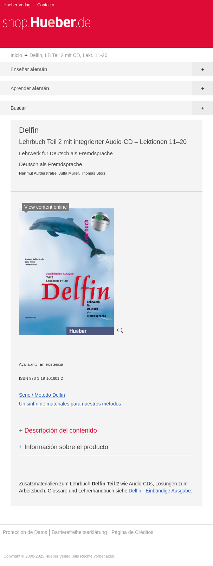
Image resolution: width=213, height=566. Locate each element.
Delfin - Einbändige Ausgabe (160, 490)
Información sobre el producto (63, 447)
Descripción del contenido (58, 430)
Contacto (45, 4)
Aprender (30, 88)
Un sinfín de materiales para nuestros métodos (70, 404)
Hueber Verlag (17, 4)
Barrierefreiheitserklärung (79, 532)
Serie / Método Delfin (42, 395)
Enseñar (29, 69)
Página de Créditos (132, 532)
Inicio (16, 55)
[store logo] (46, 22)
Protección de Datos (25, 532)
